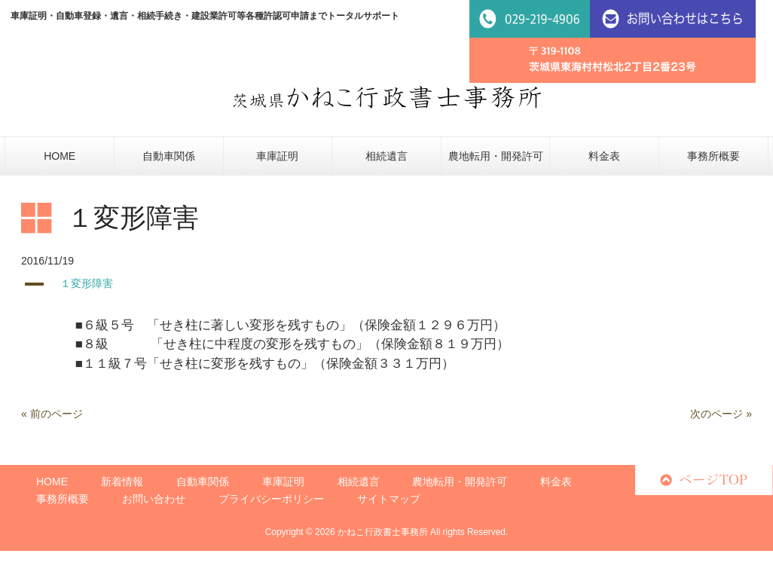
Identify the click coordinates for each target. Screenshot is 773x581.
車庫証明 (283, 482)
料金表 (556, 482)
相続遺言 (359, 482)
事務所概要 (62, 499)
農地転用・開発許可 (459, 482)
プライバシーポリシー (271, 499)
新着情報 (122, 482)
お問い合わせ (153, 499)
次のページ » (721, 414)
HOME (52, 482)
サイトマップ (388, 499)
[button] (386, 284)
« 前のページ (52, 414)
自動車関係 (202, 482)
